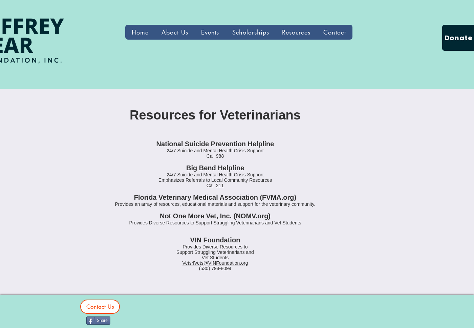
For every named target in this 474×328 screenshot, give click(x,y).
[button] (296, 32)
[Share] (98, 320)
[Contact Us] (100, 307)
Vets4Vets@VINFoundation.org (215, 263)
